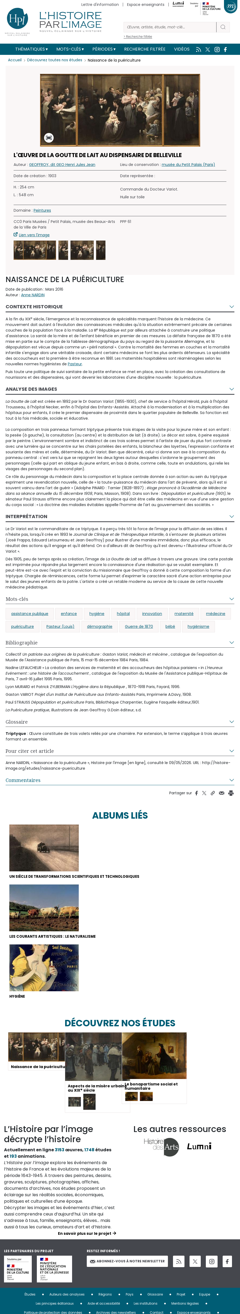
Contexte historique (34, 306)
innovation (152, 613)
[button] (35, 250)
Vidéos (182, 49)
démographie (99, 626)
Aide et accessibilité (104, 1305)
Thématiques (30, 49)
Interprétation (26, 516)
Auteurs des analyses (67, 1296)
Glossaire (17, 722)
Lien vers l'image (34, 235)
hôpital (123, 613)
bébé (170, 626)
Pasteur (75, 364)
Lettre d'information (100, 4)
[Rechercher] (170, 27)
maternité (184, 613)
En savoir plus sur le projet (84, 1235)
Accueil (15, 60)
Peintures (42, 210)
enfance (69, 613)
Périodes (102, 49)
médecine (215, 613)
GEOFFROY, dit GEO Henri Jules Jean (62, 164)
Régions (105, 1296)
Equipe (204, 1296)
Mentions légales (185, 1305)
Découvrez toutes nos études (54, 60)
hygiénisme (198, 626)
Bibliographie (22, 642)
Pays (129, 1296)
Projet (181, 1296)
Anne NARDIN (33, 295)
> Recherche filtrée (138, 36)
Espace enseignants (145, 4)
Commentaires (23, 780)
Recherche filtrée (145, 49)
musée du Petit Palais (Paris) (188, 164)
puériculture (22, 626)
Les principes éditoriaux (55, 1305)
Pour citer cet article (30, 751)
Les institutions (146, 1305)
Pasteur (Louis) (60, 626)
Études (30, 1296)
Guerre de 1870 (139, 626)
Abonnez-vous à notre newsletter (127, 1262)
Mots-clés (68, 49)
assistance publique (29, 613)
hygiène (96, 613)
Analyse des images (31, 389)
